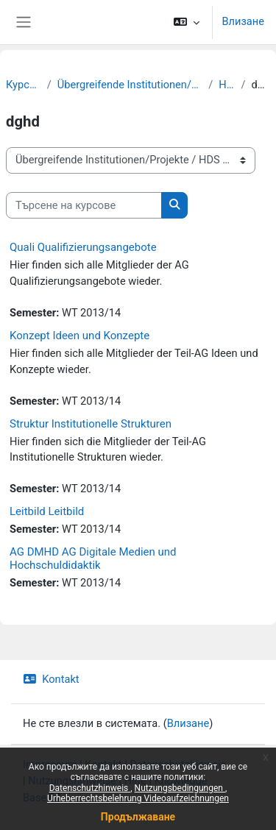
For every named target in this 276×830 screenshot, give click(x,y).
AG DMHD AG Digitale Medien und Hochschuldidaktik (93, 558)
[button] (186, 22)
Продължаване (138, 817)
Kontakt (51, 679)
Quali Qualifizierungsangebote (83, 247)
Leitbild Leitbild (47, 511)
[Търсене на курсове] (84, 205)
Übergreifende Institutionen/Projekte (130, 84)
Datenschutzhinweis (90, 788)
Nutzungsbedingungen (180, 788)
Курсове (23, 84)
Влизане (243, 21)
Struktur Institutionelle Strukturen (90, 423)
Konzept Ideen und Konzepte (79, 335)
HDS (227, 84)
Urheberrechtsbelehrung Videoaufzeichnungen (138, 798)
